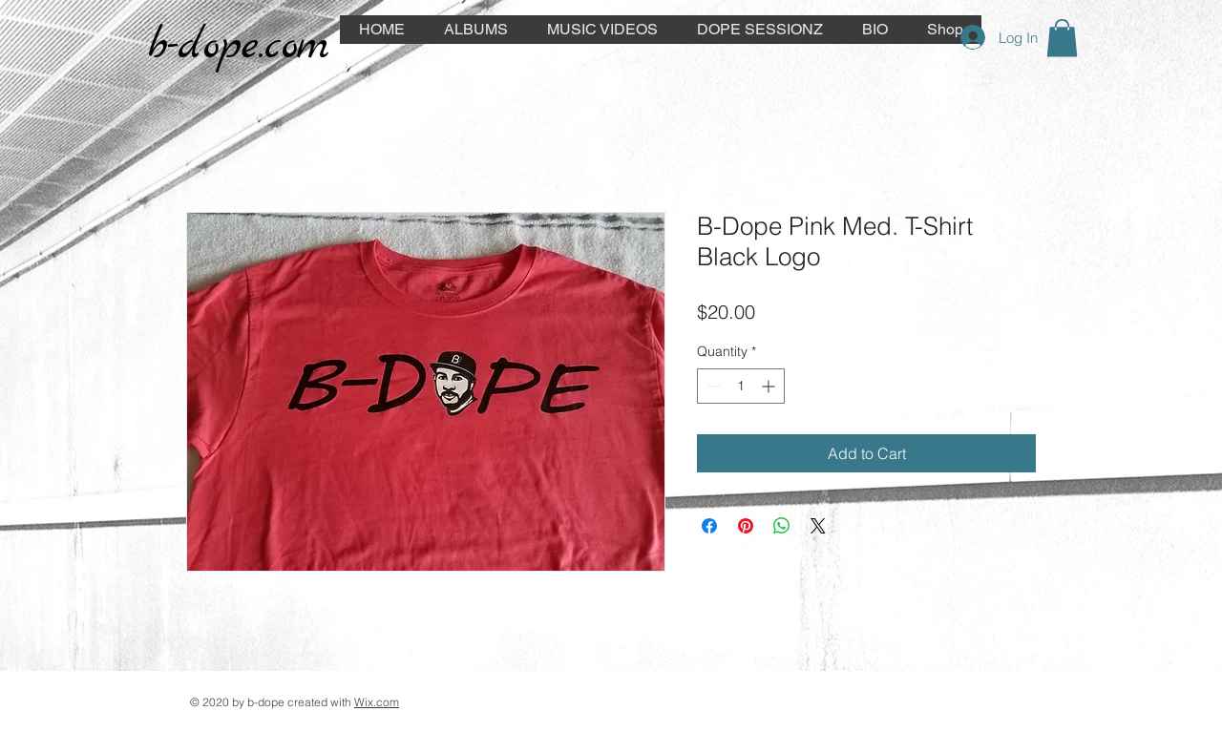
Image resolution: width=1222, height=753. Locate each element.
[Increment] (770, 386)
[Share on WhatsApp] (781, 525)
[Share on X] (818, 525)
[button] (1062, 37)
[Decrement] (712, 386)
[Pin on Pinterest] (745, 525)
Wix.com (376, 702)
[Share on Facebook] (709, 525)
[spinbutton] (741, 386)
